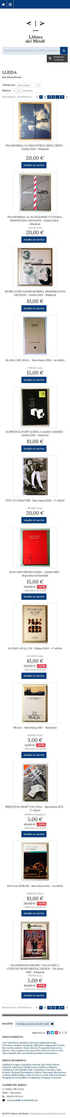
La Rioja (6, 1075)
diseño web (59, 1113)
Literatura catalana (12, 1045)
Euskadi (15, 1072)
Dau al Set (35, 1050)
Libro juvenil (23, 1053)
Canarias (6, 1067)
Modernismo (36, 1053)
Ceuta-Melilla (20, 1069)
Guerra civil (57, 1050)
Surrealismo (16, 1047)
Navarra (39, 1075)
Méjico (22, 1075)
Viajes (26, 1047)
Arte (4, 1042)
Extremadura (26, 1072)
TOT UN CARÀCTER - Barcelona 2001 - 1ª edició (35, 500)
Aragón (16, 1064)
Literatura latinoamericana (42, 1042)
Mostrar (6, 90)
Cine (13, 1050)
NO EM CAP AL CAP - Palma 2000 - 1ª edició (35, 648)
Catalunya (7, 1069)
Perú (14, 1077)
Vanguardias (50, 1045)
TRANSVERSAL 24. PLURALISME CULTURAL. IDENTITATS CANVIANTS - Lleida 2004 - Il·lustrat (35, 220)
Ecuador (6, 1072)
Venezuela (56, 1077)
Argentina (26, 1064)
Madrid (14, 1075)
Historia (45, 1050)
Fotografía (44, 1047)
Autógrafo (27, 1045)
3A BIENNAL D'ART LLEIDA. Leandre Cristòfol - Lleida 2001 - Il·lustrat (35, 433)
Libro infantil (9, 1053)
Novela (5, 1047)
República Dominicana (29, 1077)
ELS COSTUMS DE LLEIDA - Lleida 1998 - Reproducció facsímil (35, 573)
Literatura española (18, 1042)
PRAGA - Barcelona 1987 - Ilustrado (35, 727)
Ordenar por (8, 85)
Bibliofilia (38, 1045)
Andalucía (7, 1064)
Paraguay (6, 1077)
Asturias (36, 1064)
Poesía (61, 1045)
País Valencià (50, 1075)
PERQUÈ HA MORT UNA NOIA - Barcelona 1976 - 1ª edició (35, 808)
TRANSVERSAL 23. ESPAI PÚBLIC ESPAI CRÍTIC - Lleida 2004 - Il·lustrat (35, 147)
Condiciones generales (40, 1113)
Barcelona (46, 1064)
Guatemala (47, 1072)
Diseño (34, 1047)
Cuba (58, 1069)
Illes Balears (59, 1072)
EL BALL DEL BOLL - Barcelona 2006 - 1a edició (35, 360)
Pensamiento (50, 1053)
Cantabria (17, 1067)
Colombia (39, 1069)
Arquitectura (22, 1050)
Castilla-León (29, 1067)
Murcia (30, 1075)
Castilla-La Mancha (47, 1067)
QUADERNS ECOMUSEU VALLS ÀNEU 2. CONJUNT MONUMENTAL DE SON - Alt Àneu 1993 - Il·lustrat (35, 968)
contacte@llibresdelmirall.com (22, 1100)
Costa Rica (49, 1069)
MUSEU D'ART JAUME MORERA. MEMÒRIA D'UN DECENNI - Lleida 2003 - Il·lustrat (35, 293)
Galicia (37, 1072)
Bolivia (55, 1064)
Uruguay (45, 1077)
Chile (30, 1069)
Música (6, 1050)
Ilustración (55, 1047)
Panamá (62, 1075)
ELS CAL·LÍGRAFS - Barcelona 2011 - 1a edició (35, 886)
